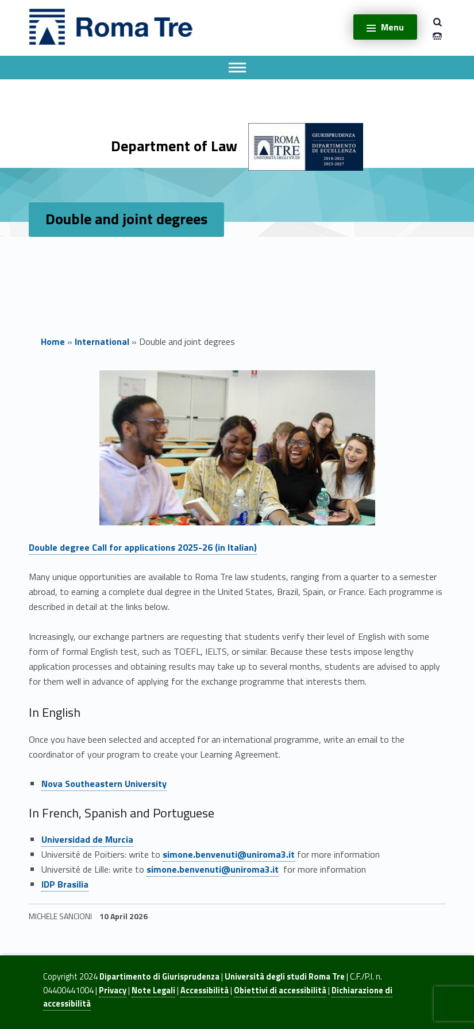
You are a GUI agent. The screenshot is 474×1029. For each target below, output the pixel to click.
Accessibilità (204, 990)
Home (53, 341)
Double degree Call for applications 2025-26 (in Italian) (143, 547)
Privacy (112, 990)
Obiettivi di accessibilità (280, 990)
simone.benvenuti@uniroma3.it (229, 854)
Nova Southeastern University (104, 783)
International (102, 341)
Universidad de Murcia (87, 839)
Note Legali (153, 990)
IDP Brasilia (64, 884)
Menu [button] (392, 27)
